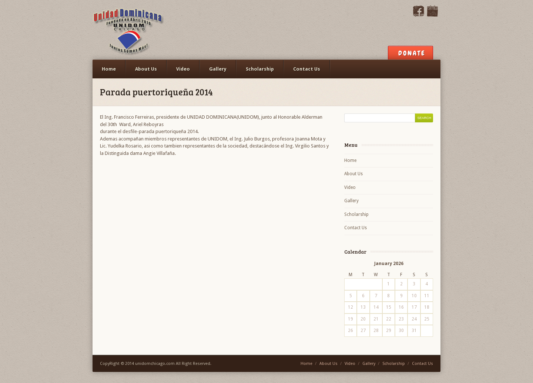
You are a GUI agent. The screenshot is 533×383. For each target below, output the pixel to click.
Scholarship (260, 69)
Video (183, 69)
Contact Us (306, 69)
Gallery (218, 69)
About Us (146, 69)
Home (109, 69)
